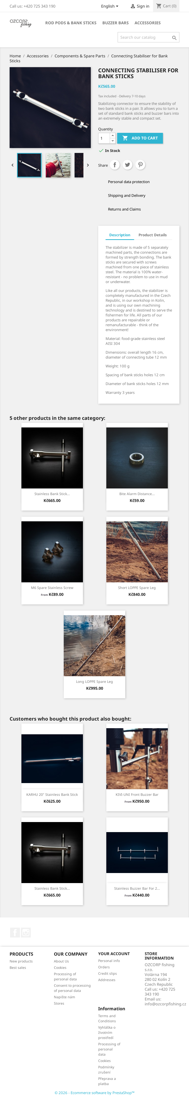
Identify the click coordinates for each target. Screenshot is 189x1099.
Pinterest (140, 165)
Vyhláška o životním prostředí (106, 1032)
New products (21, 961)
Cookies (60, 967)
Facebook (15, 932)
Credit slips (107, 973)
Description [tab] (119, 234)
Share (115, 165)
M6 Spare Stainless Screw (52, 587)
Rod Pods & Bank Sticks (70, 22)
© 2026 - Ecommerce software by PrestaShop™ (95, 1092)
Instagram (26, 932)
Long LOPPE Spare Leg (94, 681)
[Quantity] (104, 138)
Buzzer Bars (115, 22)
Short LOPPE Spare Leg (137, 587)
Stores (59, 1003)
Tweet (127, 165)
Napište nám (64, 997)
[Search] (148, 37)
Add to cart (140, 138)
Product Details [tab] (153, 234)
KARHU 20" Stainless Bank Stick (52, 794)
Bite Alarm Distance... (137, 493)
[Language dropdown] (110, 7)
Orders (104, 967)
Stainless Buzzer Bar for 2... (137, 888)
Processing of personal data (109, 1049)
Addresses (106, 979)
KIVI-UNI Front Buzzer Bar (137, 794)
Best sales (18, 967)
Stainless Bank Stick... (52, 493)
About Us (61, 961)
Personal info (109, 960)
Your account (114, 953)
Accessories (148, 22)
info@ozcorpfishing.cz (165, 1004)
